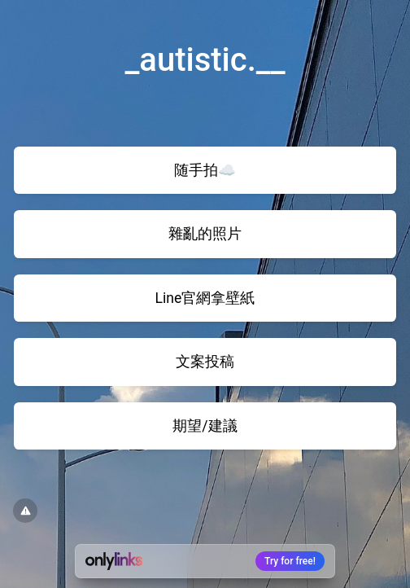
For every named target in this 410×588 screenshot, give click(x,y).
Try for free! (290, 561)
